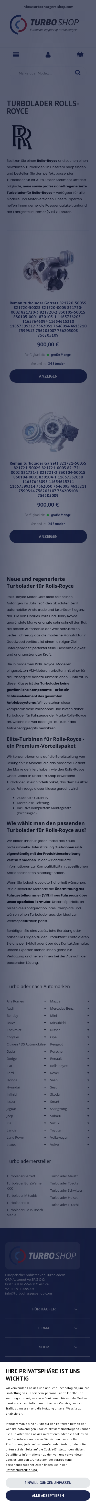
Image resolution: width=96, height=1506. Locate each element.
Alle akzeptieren (48, 1495)
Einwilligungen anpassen (48, 1482)
